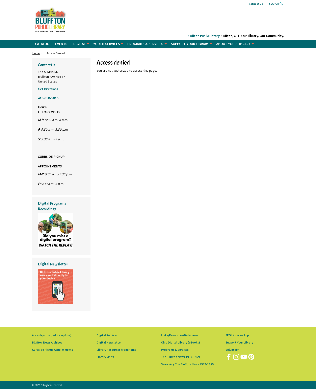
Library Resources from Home (116, 350)
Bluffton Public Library (203, 36)
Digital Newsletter (109, 342)
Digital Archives (107, 335)
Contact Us (256, 3)
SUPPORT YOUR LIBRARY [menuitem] (190, 43)
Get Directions (48, 89)
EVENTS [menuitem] (61, 43)
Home (36, 53)
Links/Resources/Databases (179, 335)
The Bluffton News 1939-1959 (180, 357)
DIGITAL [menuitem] (79, 43)
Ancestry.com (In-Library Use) (51, 335)
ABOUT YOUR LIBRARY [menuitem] (233, 43)
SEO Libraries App (237, 335)
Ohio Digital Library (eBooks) (180, 342)
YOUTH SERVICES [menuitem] (106, 43)
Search (274, 3)
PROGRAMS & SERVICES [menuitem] (145, 43)
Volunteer (232, 350)
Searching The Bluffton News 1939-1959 (187, 364)
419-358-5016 (48, 98)
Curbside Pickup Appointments (52, 350)
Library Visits (105, 357)
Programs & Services (175, 350)
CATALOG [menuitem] (42, 43)
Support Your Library (239, 342)
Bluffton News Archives (47, 342)
